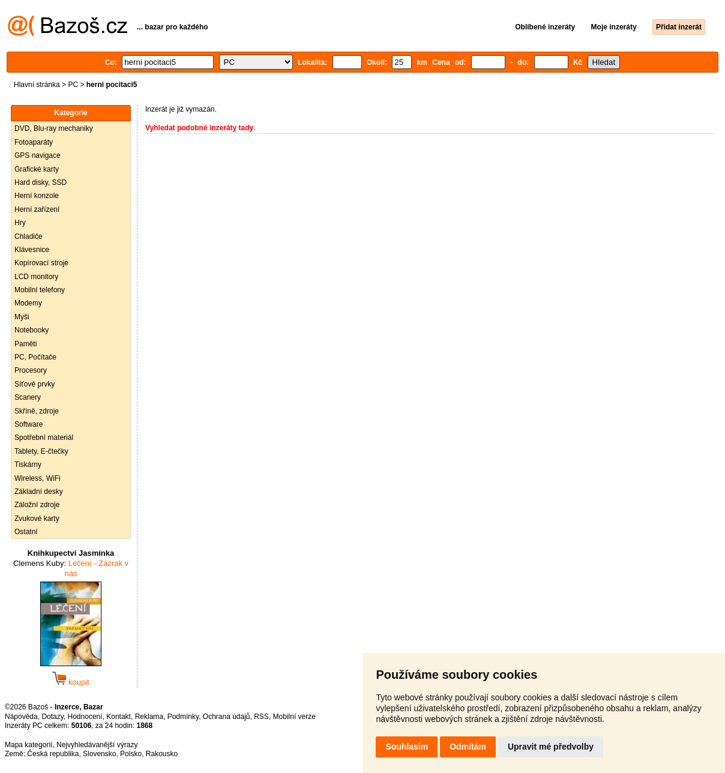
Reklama (149, 716)
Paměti (25, 344)
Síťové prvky (34, 384)
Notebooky (31, 330)
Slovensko (99, 754)
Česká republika (53, 754)
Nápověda (21, 716)
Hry (20, 222)
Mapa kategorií (28, 745)
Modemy (28, 303)
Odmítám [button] (468, 746)
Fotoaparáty (33, 142)
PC (73, 84)
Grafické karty (36, 169)
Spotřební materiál (43, 437)
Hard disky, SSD (40, 182)
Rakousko (162, 754)
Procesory (30, 370)
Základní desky (38, 491)
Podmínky (183, 716)
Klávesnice (31, 249)
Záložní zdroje (36, 505)
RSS (261, 716)
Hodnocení (85, 716)
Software (28, 424)
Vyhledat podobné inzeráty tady (199, 128)
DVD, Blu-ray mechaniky (53, 128)
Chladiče (28, 236)
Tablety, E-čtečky (41, 451)
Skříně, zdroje (36, 411)
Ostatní (26, 532)
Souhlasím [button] (406, 746)
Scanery (27, 397)
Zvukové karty (36, 518)
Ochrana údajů (226, 716)
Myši (21, 317)
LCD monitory (36, 276)
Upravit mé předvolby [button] (551, 746)
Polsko (131, 754)
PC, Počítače (35, 357)
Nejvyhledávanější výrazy (96, 745)
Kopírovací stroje (41, 263)
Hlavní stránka (37, 84)
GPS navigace (37, 155)
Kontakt (118, 716)
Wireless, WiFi (37, 478)
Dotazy (52, 716)
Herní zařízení (36, 209)
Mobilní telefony (39, 290)
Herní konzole (36, 195)
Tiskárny (27, 464)
